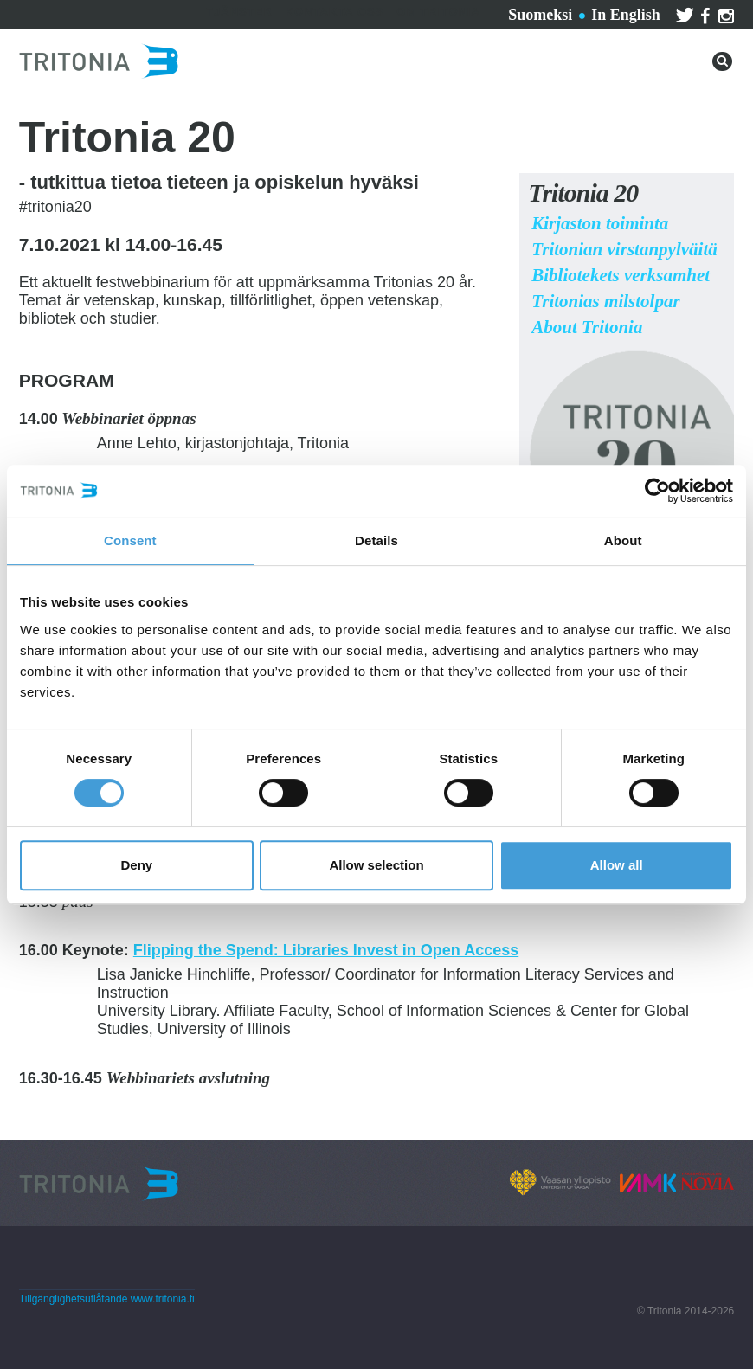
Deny (136, 865)
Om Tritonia (438, 11)
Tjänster (239, 11)
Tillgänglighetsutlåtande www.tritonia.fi (107, 1299)
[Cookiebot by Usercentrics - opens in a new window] (657, 491)
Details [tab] (376, 540)
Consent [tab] (130, 540)
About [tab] (623, 540)
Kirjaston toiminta (599, 223)
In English (625, 14)
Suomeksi (540, 14)
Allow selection (376, 865)
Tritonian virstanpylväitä (624, 249)
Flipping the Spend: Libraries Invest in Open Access (325, 950)
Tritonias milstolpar (605, 301)
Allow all (616, 865)
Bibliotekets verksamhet (620, 275)
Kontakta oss (335, 11)
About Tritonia (586, 327)
